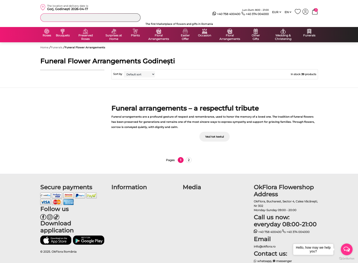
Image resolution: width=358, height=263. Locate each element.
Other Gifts (256, 37)
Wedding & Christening (283, 37)
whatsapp (262, 261)
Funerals (309, 35)
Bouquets (63, 35)
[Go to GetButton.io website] (346, 258)
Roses (47, 35)
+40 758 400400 (226, 14)
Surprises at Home (113, 37)
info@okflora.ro (265, 246)
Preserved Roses (85, 37)
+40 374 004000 (255, 14)
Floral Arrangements (158, 37)
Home (44, 47)
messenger (282, 261)
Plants (135, 35)
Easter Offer (185, 37)
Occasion (204, 35)
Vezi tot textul (214, 136)
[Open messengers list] (347, 249)
